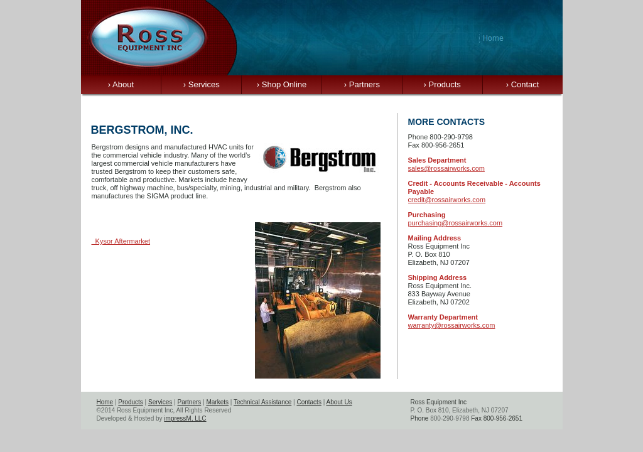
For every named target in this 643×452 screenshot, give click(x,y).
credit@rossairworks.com (447, 199)
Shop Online (282, 84)
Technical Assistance (262, 402)
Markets (217, 402)
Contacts (308, 402)
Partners (362, 84)
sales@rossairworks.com (446, 168)
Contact (522, 84)
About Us (339, 402)
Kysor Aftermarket (121, 241)
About (121, 84)
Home (105, 402)
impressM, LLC (185, 418)
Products (442, 84)
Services (201, 84)
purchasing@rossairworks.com (455, 223)
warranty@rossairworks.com (451, 325)
